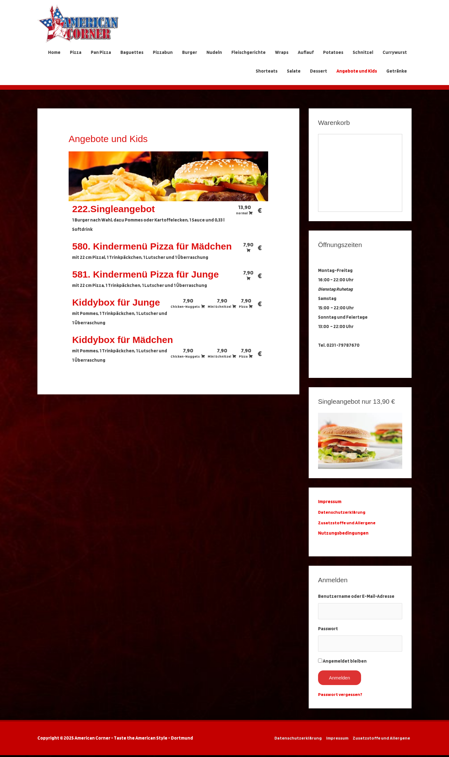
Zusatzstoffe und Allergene (348, 523)
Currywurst (395, 52)
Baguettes (131, 52)
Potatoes (333, 52)
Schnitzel (363, 52)
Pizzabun (163, 52)
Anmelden (339, 679)
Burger (189, 52)
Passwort (328, 629)
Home (54, 52)
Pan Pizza (101, 52)
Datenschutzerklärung (343, 512)
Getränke (396, 71)
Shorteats (267, 71)
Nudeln (214, 52)
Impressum (335, 740)
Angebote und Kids (356, 71)
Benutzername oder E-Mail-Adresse (356, 596)
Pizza (75, 52)
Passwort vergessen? (341, 696)
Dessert (318, 71)
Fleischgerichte (248, 52)
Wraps (281, 52)
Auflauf (306, 52)
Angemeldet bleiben (345, 663)
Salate (294, 71)
